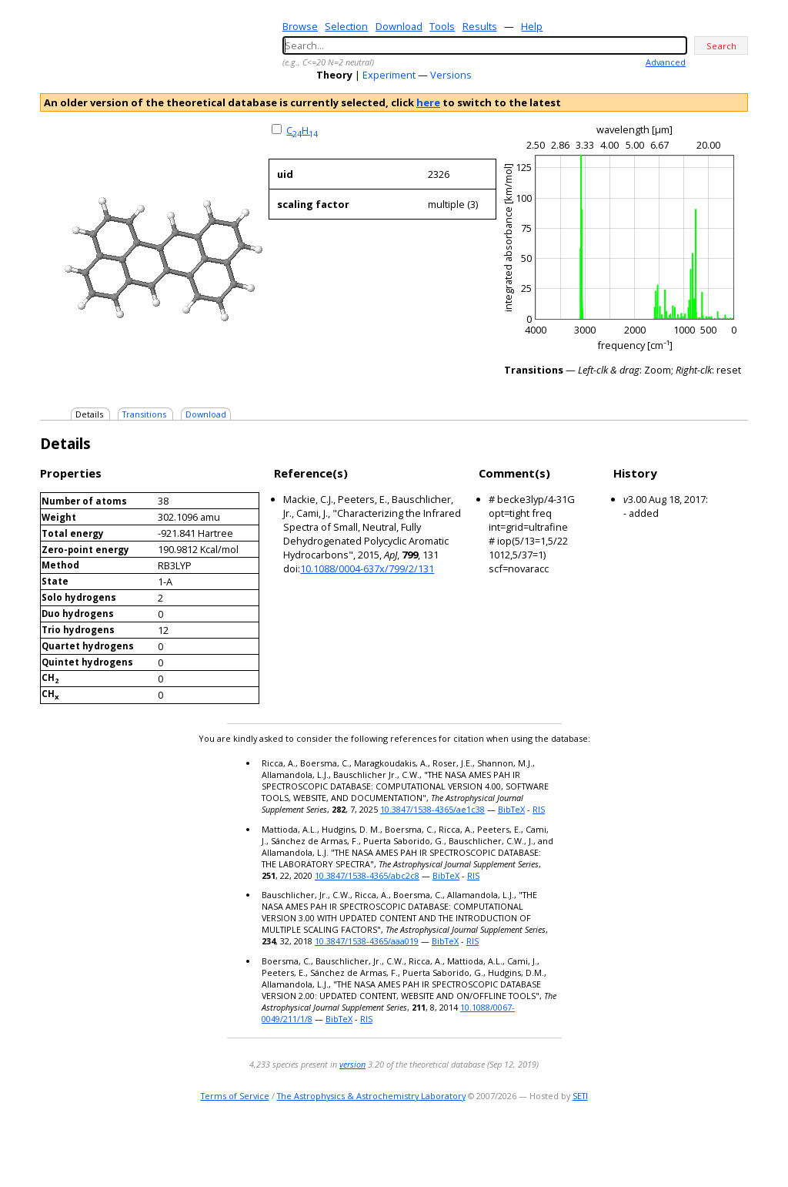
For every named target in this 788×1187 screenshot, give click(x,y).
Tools (442, 26)
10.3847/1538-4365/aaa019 (367, 941)
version (352, 1064)
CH (302, 130)
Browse (300, 26)
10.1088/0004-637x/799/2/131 (367, 568)
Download (399, 26)
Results (479, 26)
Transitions (144, 414)
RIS (539, 809)
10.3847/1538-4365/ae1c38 (432, 809)
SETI (580, 1095)
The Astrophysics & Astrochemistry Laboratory (371, 1095)
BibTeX (511, 809)
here (428, 102)
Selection (346, 26)
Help (532, 26)
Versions (451, 75)
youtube (715, 1144)
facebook (738, 1144)
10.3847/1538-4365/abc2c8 (367, 875)
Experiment (389, 75)
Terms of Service (235, 1095)
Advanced (666, 62)
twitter (694, 1144)
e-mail (675, 1144)
